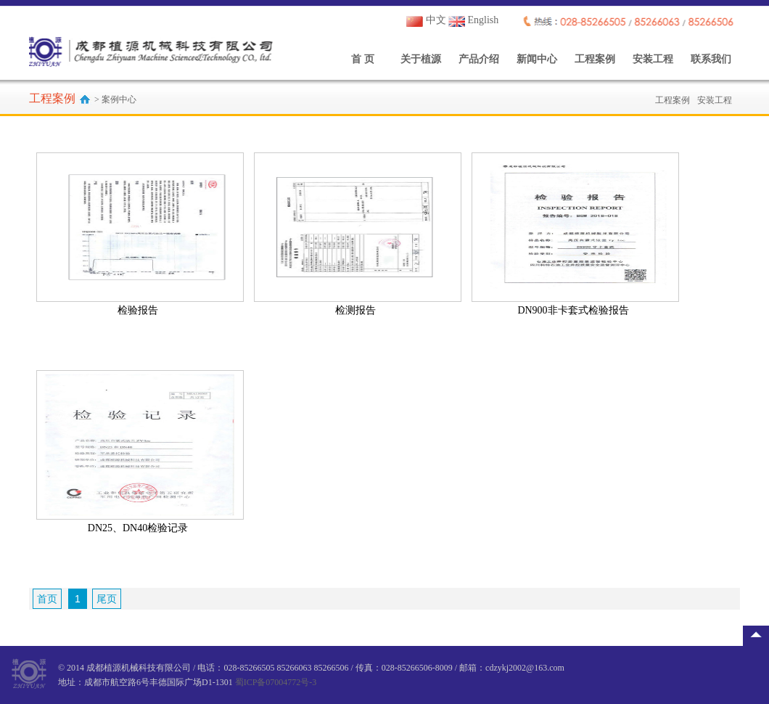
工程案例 (595, 59)
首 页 (362, 59)
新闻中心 (537, 59)
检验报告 (138, 310)
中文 (426, 20)
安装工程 (653, 59)
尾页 (106, 599)
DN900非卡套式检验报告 (572, 310)
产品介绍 (478, 59)
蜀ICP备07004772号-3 (276, 682)
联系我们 (711, 59)
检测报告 (355, 310)
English (473, 20)
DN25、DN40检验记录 (138, 528)
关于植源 (420, 59)
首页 (47, 599)
